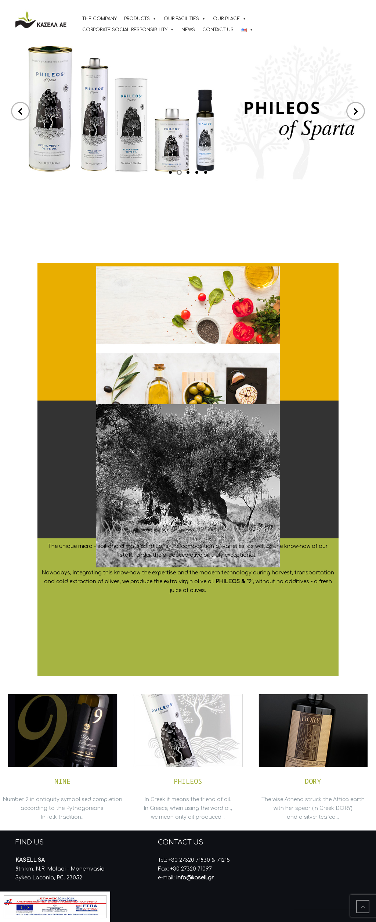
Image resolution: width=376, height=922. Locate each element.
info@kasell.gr (195, 877)
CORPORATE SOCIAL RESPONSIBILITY (124, 29)
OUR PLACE (226, 18)
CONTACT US (218, 29)
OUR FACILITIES (181, 18)
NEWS (188, 29)
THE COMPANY (99, 18)
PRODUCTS (137, 18)
